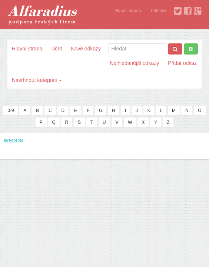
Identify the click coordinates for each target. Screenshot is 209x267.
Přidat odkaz (182, 63)
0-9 (10, 110)
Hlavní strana (128, 10)
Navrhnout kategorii (37, 80)
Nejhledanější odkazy (134, 63)
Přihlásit (158, 10)
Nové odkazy (86, 49)
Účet (56, 49)
